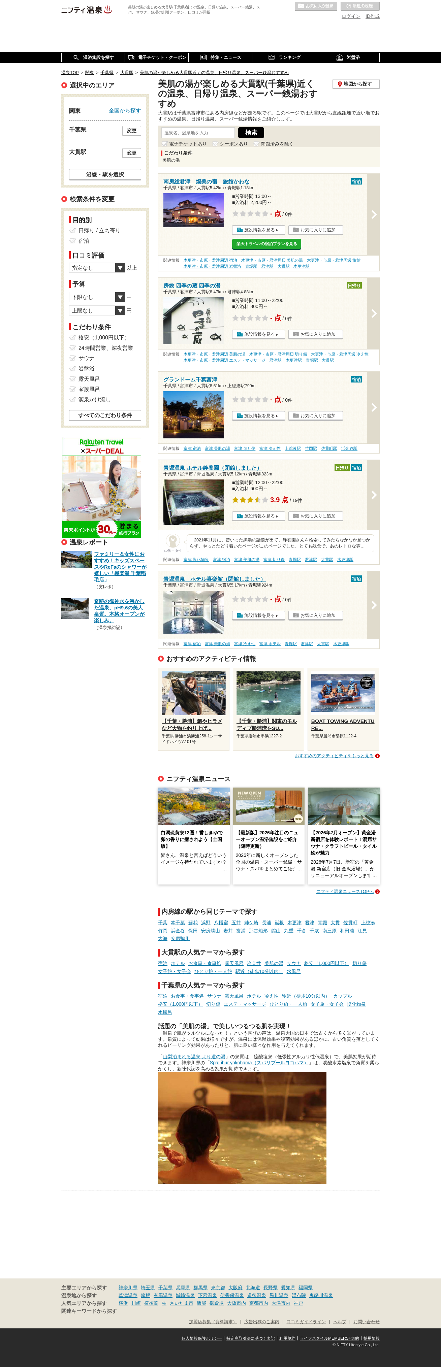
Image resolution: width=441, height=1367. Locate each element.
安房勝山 (210, 930)
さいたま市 (181, 1303)
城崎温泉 (185, 1295)
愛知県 (288, 1287)
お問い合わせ (366, 1322)
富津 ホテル (270, 643)
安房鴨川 (180, 938)
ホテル (178, 963)
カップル (342, 996)
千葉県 (165, 1287)
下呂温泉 (207, 1295)
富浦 (241, 930)
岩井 (228, 930)
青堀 (322, 922)
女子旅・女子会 (174, 971)
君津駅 (267, 266)
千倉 (301, 930)
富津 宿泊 (192, 448)
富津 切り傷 (244, 448)
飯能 (201, 1303)
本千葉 (178, 922)
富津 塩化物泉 (196, 559)
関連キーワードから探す (89, 1311)
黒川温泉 (279, 1295)
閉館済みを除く (277, 143)
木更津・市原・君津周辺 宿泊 (210, 260)
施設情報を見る (259, 229)
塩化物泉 (356, 1004)
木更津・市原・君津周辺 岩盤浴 (212, 266)
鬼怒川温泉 (321, 1295)
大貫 (335, 922)
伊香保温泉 (232, 1295)
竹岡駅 (311, 448)
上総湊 (368, 922)
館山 (276, 930)
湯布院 (299, 1295)
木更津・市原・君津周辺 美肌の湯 (272, 260)
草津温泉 (128, 1295)
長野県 (270, 1287)
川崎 (136, 1303)
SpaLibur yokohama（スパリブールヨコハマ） (259, 1062)
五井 (236, 922)
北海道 (253, 1287)
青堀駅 (251, 266)
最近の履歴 (360, 6)
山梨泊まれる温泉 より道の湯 (194, 1056)
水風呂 (294, 971)
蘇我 (193, 922)
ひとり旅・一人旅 (213, 971)
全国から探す (125, 110)
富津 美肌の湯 (217, 448)
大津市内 (281, 1303)
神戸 (298, 1303)
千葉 (162, 922)
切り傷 (359, 963)
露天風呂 (234, 963)
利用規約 (287, 1338)
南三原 (329, 930)
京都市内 (258, 1303)
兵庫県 (183, 1287)
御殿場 (217, 1303)
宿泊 (162, 963)
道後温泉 (256, 1295)
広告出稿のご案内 (261, 1322)
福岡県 (305, 1287)
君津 (309, 922)
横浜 (123, 1303)
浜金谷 (178, 930)
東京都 (218, 1287)
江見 (362, 930)
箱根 (145, 1295)
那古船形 (258, 930)
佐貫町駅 (329, 448)
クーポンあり (234, 143)
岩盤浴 (86, 368)
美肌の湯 (273, 963)
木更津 (294, 922)
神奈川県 (128, 1287)
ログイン (351, 16)
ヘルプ (339, 1322)
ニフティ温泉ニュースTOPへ (345, 891)
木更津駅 (301, 266)
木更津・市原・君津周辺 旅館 (333, 260)
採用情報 (372, 1338)
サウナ (294, 963)
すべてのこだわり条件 (105, 415)
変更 (131, 130)
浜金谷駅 (349, 448)
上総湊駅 (293, 448)
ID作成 (373, 16)
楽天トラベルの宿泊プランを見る (267, 243)
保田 (193, 930)
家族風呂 (89, 389)
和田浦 (347, 930)
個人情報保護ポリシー (202, 1338)
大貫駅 (284, 266)
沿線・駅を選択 (105, 174)
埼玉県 (148, 1287)
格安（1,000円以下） (326, 963)
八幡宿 (221, 922)
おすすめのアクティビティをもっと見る (334, 755)
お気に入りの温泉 (316, 6)
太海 (162, 938)
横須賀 (151, 1303)
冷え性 (254, 963)
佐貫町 (350, 922)
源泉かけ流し (94, 399)
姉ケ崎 (251, 922)
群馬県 (200, 1287)
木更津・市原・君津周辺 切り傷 (278, 354)
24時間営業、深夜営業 (105, 348)
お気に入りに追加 (318, 229)
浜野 (206, 922)
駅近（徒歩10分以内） (259, 971)
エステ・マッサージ (245, 1004)
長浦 (266, 922)
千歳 (314, 930)
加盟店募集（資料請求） (213, 1322)
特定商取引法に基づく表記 (250, 1338)
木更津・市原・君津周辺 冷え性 (340, 354)
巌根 (279, 922)
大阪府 (235, 1287)
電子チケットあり (188, 143)
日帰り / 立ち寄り (99, 230)
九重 (288, 930)
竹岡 (162, 930)
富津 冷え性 (270, 448)
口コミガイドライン (306, 1322)
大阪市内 (236, 1303)
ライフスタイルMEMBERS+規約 (329, 1338)
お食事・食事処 (204, 963)
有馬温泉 (163, 1295)
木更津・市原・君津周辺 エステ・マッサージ (224, 360)
